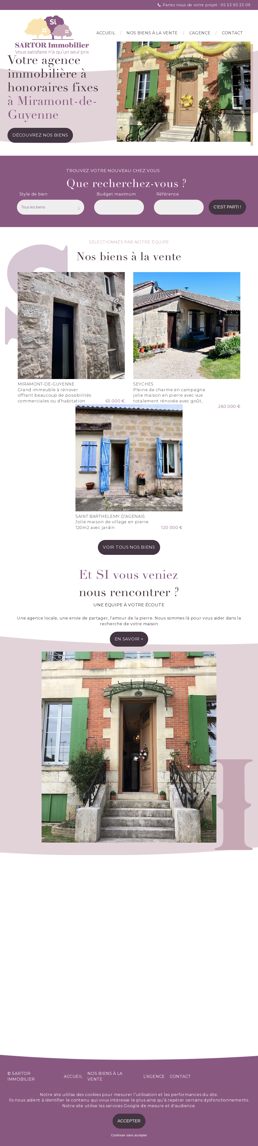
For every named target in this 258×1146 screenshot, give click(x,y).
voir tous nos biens (129, 708)
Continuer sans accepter (129, 1135)
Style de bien (33, 194)
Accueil (105, 33)
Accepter (129, 1121)
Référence (167, 194)
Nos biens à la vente (152, 33)
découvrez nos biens (40, 135)
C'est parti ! (227, 207)
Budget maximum (116, 194)
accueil (73, 1076)
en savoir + (129, 800)
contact (180, 1076)
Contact (232, 33)
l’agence (200, 33)
